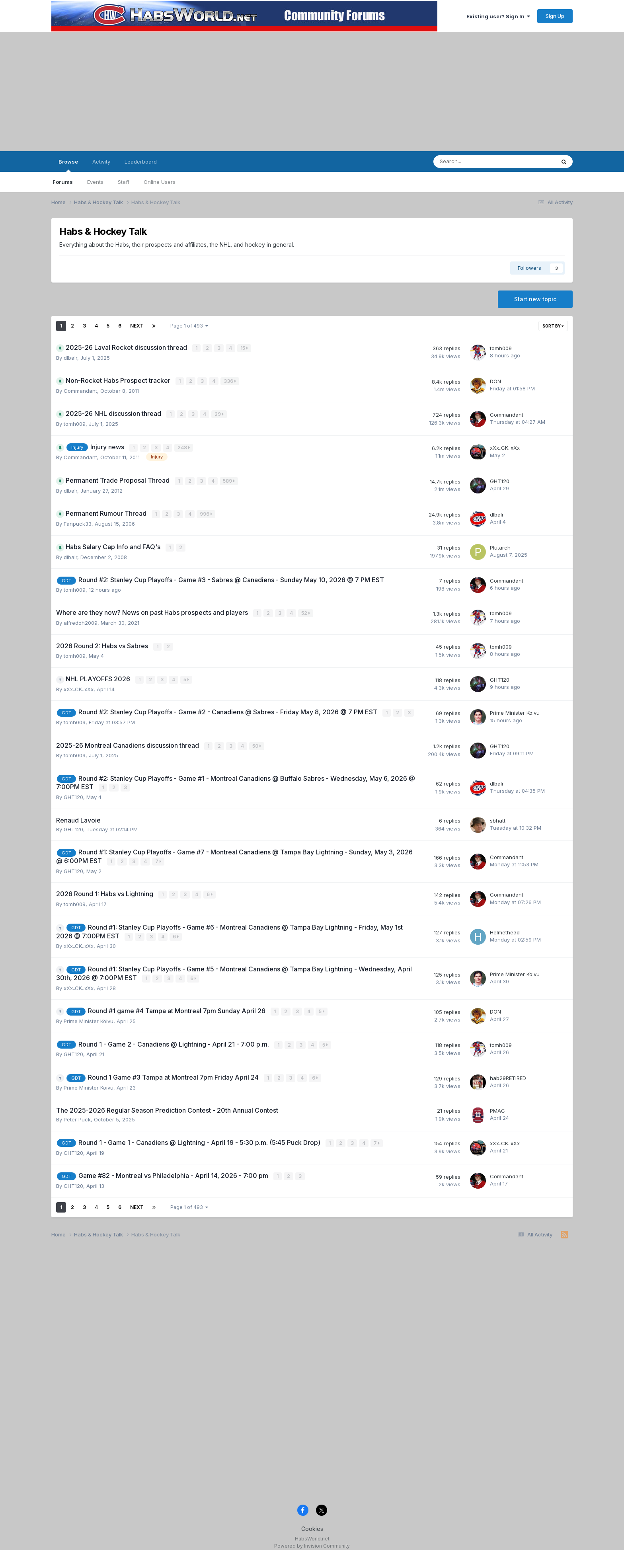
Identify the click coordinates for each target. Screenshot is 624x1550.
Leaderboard (141, 161)
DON (495, 381)
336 (230, 381)
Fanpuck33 (78, 522)
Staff (123, 182)
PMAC (497, 1104)
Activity (101, 161)
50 (257, 742)
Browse (68, 165)
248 (184, 446)
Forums (63, 182)
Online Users (160, 182)
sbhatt (497, 816)
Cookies (312, 1521)
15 (244, 348)
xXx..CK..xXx (505, 447)
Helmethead (505, 927)
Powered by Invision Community (312, 1538)
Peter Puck (77, 1113)
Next (137, 326)
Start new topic (535, 299)
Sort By (553, 326)
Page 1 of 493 (189, 326)
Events (95, 182)
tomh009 (501, 348)
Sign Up (555, 16)
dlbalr (70, 357)
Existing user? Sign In (498, 16)
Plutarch (500, 545)
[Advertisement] (312, 91)
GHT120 (499, 480)
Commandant (80, 390)
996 (206, 512)
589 (229, 480)
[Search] (473, 161)
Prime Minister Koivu (515, 709)
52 (306, 611)
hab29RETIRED (508, 1071)
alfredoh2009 (81, 620)
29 (219, 414)
